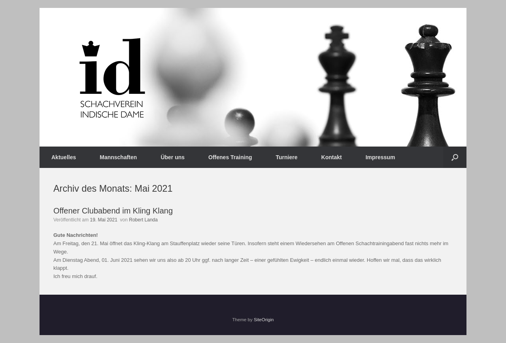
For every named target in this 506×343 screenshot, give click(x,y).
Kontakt (331, 157)
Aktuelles (63, 157)
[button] (454, 157)
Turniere (287, 157)
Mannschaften (118, 157)
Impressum (380, 157)
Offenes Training (230, 157)
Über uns (172, 157)
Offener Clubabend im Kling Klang (113, 210)
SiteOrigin (264, 319)
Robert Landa (143, 220)
